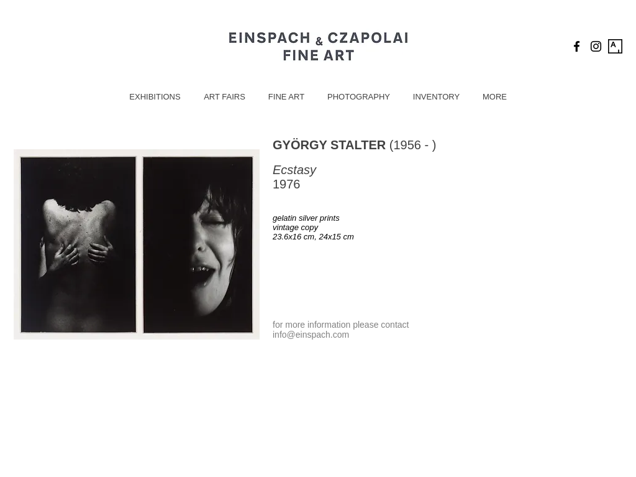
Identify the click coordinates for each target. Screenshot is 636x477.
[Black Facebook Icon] (577, 46)
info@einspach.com (311, 335)
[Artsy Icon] (615, 46)
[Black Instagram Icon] (596, 46)
